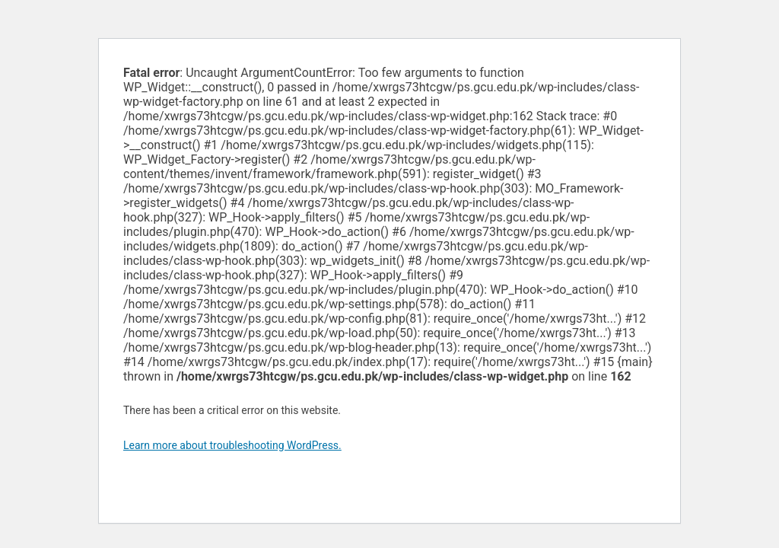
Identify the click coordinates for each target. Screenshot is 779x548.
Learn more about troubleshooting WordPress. (232, 445)
